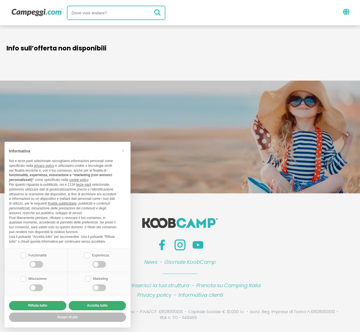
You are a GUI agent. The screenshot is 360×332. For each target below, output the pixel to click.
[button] (123, 150)
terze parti (83, 185)
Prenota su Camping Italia (228, 285)
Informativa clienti (201, 294)
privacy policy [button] (44, 166)
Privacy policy (154, 294)
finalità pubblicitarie (62, 203)
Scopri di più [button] (67, 317)
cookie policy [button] (78, 180)
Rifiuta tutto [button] (37, 305)
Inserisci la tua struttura (160, 285)
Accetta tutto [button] (97, 305)
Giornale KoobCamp (190, 261)
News (151, 261)
